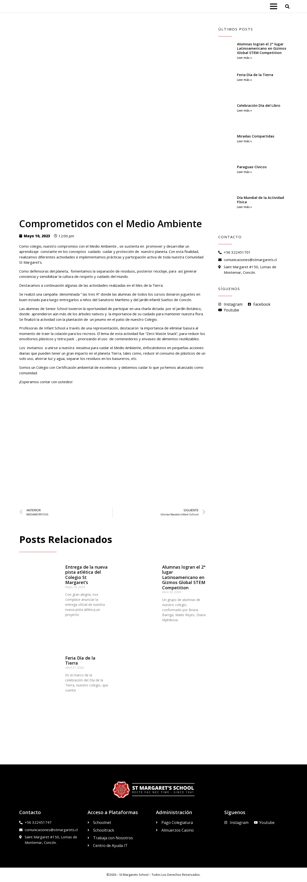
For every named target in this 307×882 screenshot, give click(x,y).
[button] (287, 6)
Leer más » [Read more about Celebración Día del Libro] (244, 110)
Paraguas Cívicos (252, 166)
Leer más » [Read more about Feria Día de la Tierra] (244, 80)
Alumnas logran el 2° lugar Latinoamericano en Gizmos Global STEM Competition (184, 577)
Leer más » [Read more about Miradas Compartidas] (244, 141)
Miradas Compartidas (255, 136)
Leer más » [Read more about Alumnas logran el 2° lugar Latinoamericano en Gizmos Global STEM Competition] (244, 58)
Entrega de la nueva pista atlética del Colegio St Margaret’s (86, 574)
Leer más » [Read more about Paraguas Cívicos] (244, 172)
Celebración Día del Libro (258, 105)
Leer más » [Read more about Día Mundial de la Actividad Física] (244, 207)
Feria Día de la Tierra (80, 660)
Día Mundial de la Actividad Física (260, 199)
